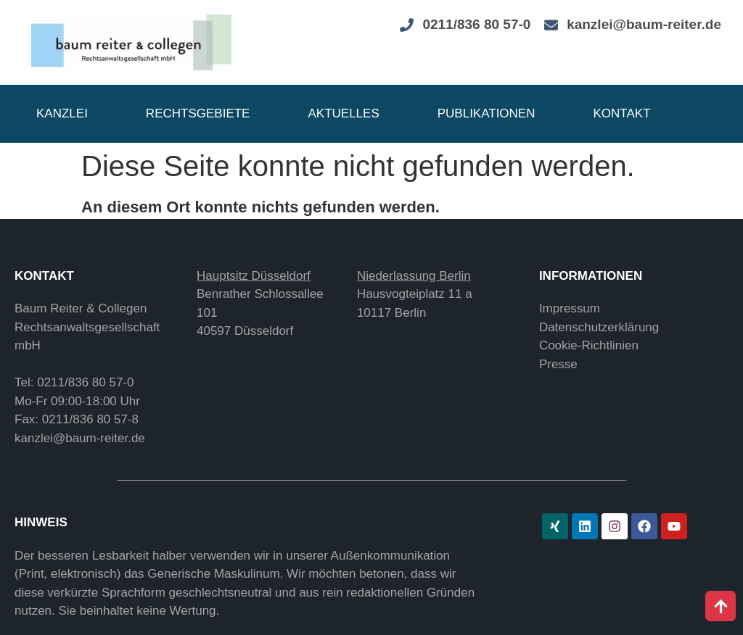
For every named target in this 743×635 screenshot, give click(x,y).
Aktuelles (343, 113)
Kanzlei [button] (62, 113)
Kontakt (622, 113)
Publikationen (486, 113)
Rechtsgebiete (198, 113)
